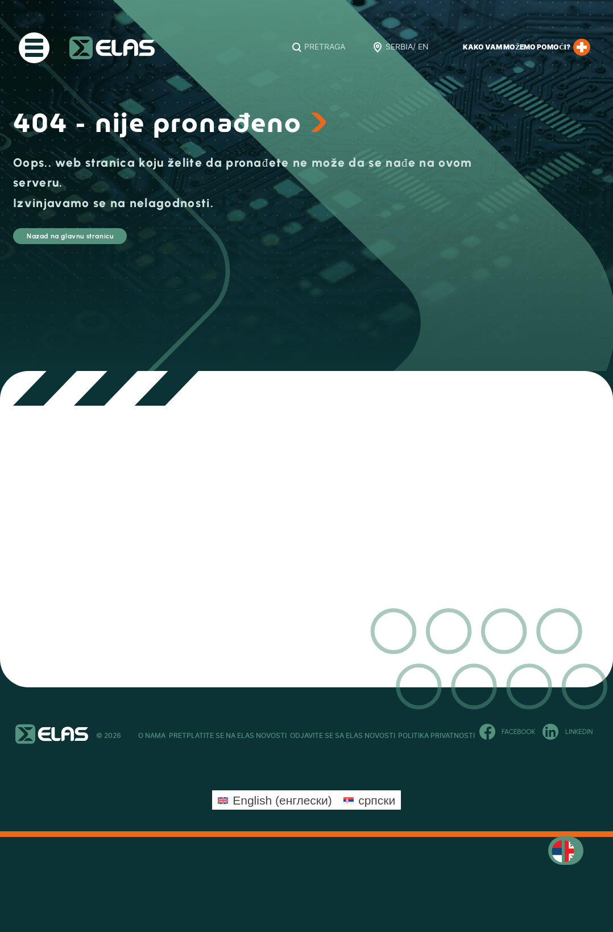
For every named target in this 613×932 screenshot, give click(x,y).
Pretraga (324, 47)
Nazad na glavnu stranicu (114, 241)
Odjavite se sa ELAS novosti (370, 735)
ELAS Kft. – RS (112, 47)
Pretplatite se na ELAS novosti (241, 735)
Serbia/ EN (407, 47)
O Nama (151, 735)
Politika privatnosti (477, 735)
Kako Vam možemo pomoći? (526, 47)
